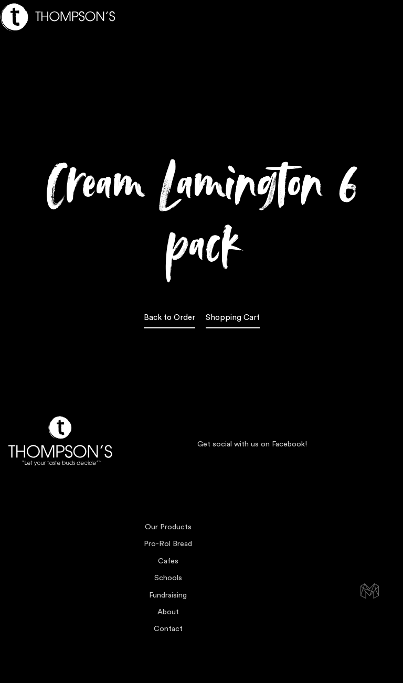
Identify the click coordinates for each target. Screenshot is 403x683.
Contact (168, 629)
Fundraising (168, 595)
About (168, 612)
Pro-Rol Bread (168, 544)
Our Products (168, 527)
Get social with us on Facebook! (252, 444)
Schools (168, 578)
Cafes (168, 561)
